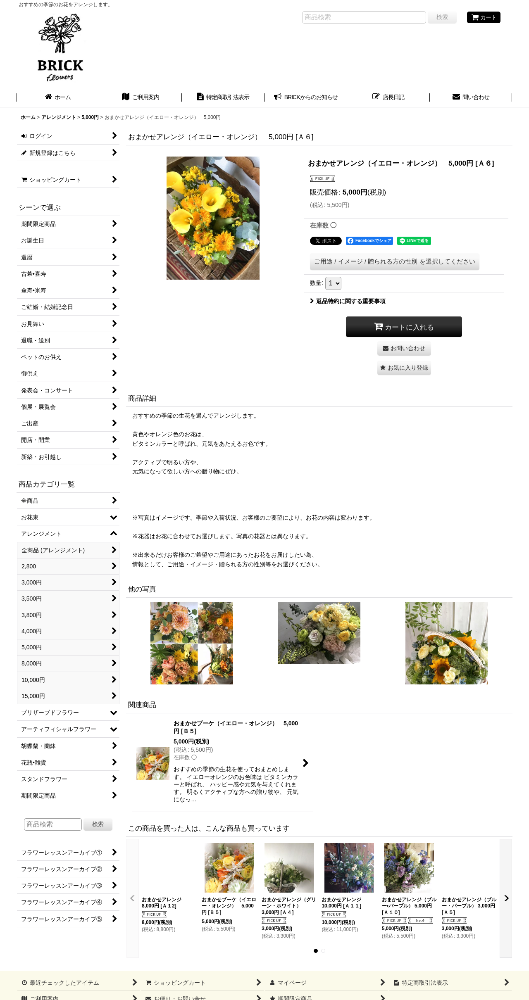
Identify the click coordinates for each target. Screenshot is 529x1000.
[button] (404, 368)
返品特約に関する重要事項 (348, 301)
